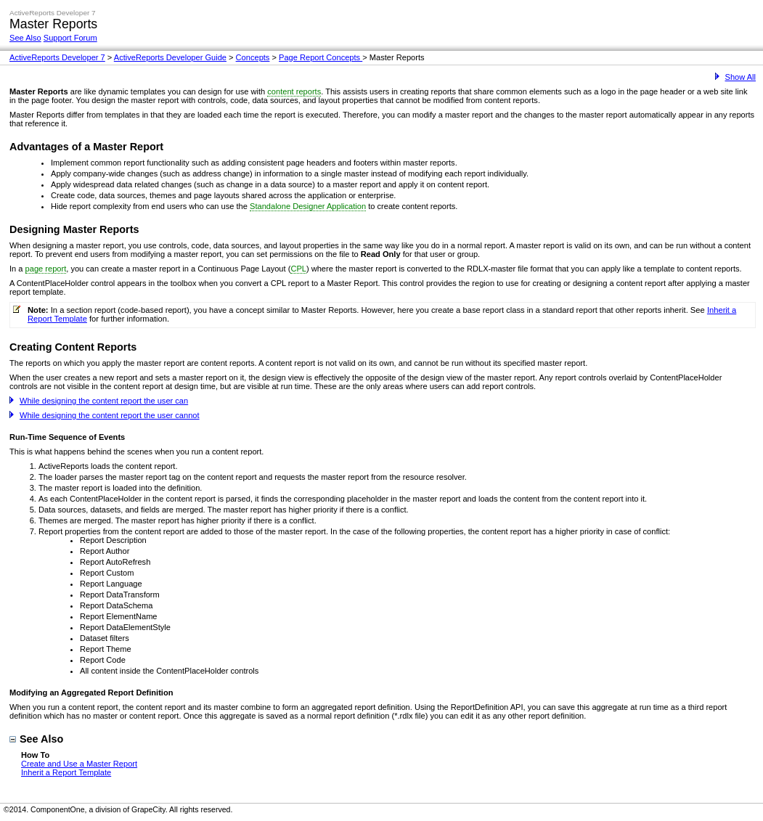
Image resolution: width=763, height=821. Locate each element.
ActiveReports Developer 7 (57, 57)
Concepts (253, 57)
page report (46, 268)
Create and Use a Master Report (79, 763)
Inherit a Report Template (66, 772)
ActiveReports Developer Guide (170, 57)
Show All (735, 77)
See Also (25, 37)
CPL (298, 268)
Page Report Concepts (320, 57)
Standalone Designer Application (308, 206)
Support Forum (70, 37)
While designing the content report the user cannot (104, 415)
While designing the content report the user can (98, 400)
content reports (294, 91)
